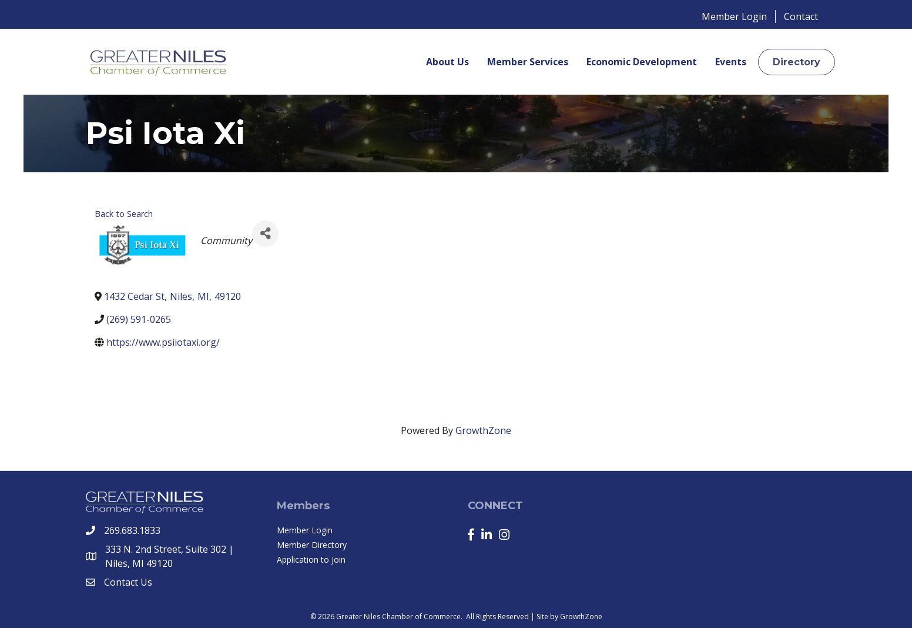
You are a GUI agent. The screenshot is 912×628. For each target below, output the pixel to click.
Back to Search (124, 213)
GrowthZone (483, 430)
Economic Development (641, 61)
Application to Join (311, 559)
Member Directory (312, 544)
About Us (447, 61)
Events (730, 61)
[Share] (265, 234)
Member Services (527, 61)
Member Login (734, 16)
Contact (801, 16)
